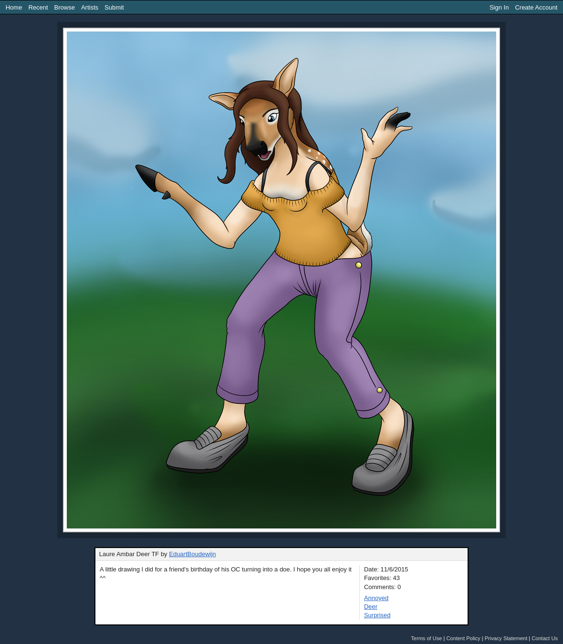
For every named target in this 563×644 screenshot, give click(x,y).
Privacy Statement (506, 638)
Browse (64, 7)
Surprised (377, 615)
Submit (114, 7)
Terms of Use (426, 638)
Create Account (536, 7)
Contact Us (545, 638)
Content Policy (463, 638)
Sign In (499, 7)
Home (14, 7)
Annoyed (376, 598)
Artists (89, 7)
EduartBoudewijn (192, 554)
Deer (370, 606)
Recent (38, 7)
